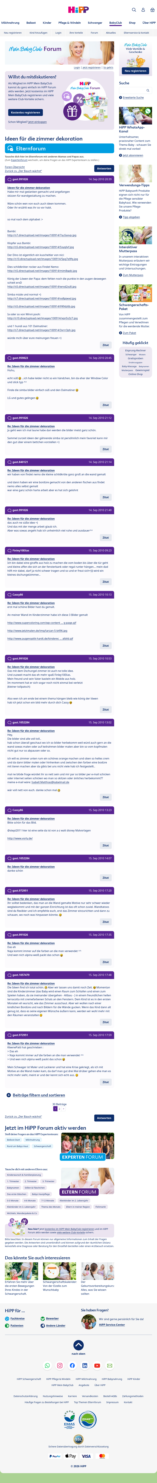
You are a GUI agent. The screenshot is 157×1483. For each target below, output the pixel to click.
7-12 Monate (47, 1200)
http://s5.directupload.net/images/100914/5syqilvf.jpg (40, 247)
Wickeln (142, 354)
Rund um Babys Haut (17, 1146)
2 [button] (59, 1108)
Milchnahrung (33, 1139)
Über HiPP (99, 1385)
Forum (94, 32)
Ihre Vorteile (76, 32)
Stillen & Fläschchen (35, 1187)
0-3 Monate (12, 1200)
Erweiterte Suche (133, 97)
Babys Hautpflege (41, 1194)
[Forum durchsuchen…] (135, 90)
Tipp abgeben (131, 217)
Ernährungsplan (135, 362)
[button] (134, 10)
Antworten (104, 168)
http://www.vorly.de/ (20, 838)
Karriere (72, 1396)
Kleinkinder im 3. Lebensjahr (21, 1206)
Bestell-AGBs (110, 1396)
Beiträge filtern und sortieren (39, 1095)
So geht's (108, 67)
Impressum (112, 1402)
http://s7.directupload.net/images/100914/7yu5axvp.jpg (41, 235)
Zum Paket (129, 333)
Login (59, 32)
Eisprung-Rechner (135, 350)
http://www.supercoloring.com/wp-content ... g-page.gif (41, 623)
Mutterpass (127, 370)
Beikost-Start (13, 1139)
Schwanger (131, 354)
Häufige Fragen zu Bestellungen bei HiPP (47, 1402)
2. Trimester (31, 1181)
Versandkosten (90, 1396)
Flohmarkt (100, 1206)
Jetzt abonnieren (133, 155)
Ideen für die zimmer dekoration (28, 188)
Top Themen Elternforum (87, 1402)
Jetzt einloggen (37, 122)
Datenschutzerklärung (26, 1396)
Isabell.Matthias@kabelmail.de (50, 782)
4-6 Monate (29, 1200)
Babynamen (13, 1187)
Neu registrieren (13, 32)
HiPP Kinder (133, 1379)
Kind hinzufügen (38, 32)
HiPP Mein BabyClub (62, 1385)
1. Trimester (13, 1181)
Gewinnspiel (142, 370)
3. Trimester (48, 1181)
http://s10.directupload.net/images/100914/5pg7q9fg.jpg (42, 259)
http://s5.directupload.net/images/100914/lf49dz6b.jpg (41, 306)
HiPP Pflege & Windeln (58, 1379)
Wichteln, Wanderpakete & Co (22, 1213)
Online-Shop (135, 374)
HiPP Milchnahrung (86, 1379)
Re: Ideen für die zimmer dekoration (31, 366)
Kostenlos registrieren (25, 112)
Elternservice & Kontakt (136, 32)
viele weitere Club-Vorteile (71, 1232)
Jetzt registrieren (92, 67)
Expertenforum (19, 160)
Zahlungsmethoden (132, 1396)
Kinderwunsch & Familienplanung (24, 1174)
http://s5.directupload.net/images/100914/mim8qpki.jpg (42, 271)
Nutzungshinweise (53, 1396)
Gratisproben (135, 358)
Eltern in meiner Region (78, 1206)
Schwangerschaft (42, 1146)
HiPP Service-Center (112, 1325)
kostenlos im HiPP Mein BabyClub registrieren (69, 1229)
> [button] (63, 1108)
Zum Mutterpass (133, 275)
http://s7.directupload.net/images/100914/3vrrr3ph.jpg (41, 330)
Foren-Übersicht (15, 167)
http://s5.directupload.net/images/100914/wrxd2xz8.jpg (41, 286)
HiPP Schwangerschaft (29, 1379)
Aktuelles (111, 32)
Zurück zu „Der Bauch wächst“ (23, 171)
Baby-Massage (129, 366)
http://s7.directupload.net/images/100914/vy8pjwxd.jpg (41, 298)
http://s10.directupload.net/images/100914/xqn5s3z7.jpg (42, 318)
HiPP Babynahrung (112, 1379)
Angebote (84, 1385)
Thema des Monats (50, 1206)
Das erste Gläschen (16, 1194)
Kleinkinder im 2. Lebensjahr (74, 1200)
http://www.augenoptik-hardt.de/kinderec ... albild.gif (40, 638)
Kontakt (128, 1402)
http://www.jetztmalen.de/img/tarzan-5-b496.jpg (37, 630)
